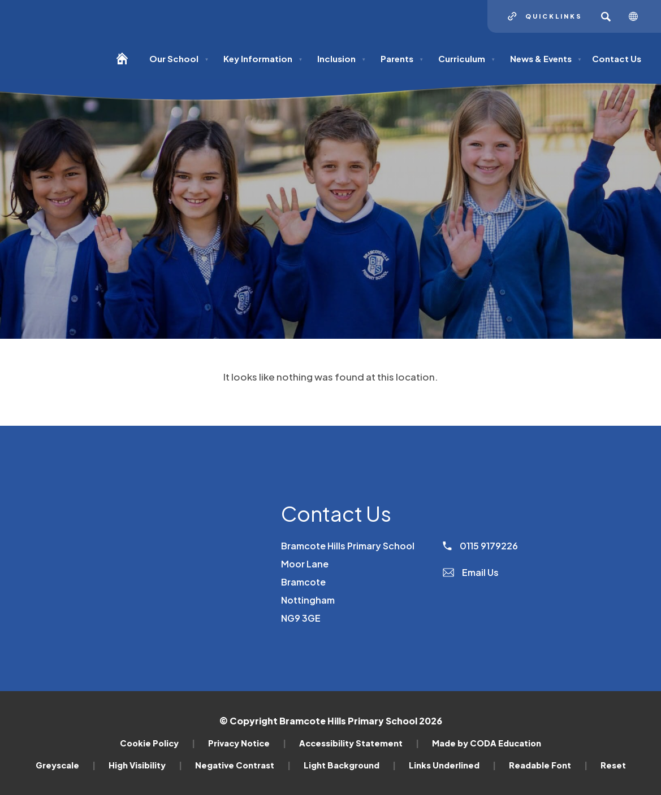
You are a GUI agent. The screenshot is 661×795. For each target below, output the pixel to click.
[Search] (605, 16)
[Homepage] (126, 63)
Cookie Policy (157, 743)
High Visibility (145, 765)
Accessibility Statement (359, 743)
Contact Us (616, 58)
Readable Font (548, 765)
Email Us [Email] (471, 572)
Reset (613, 765)
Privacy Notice (247, 743)
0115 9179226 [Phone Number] (480, 546)
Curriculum (466, 58)
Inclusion (341, 58)
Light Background (350, 765)
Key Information (263, 58)
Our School (179, 58)
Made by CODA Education (486, 743)
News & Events (546, 58)
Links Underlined (452, 765)
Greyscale (66, 765)
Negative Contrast (243, 765)
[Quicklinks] (545, 16)
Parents (402, 58)
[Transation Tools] (637, 16)
